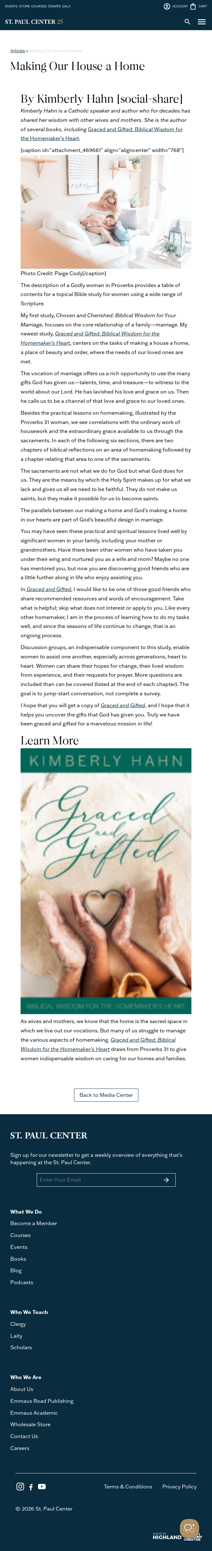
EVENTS (11, 6)
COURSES (39, 6)
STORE (24, 6)
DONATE (54, 6)
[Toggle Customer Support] (189, 1528)
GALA (66, 6)
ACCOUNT (175, 6)
